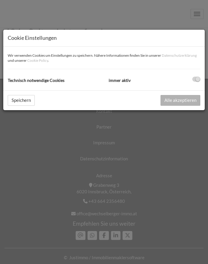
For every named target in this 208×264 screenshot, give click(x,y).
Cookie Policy (37, 60)
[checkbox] (196, 79)
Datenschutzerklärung (179, 55)
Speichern (21, 100)
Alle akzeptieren (180, 100)
